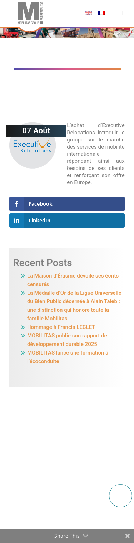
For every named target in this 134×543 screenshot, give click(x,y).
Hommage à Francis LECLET (61, 327)
